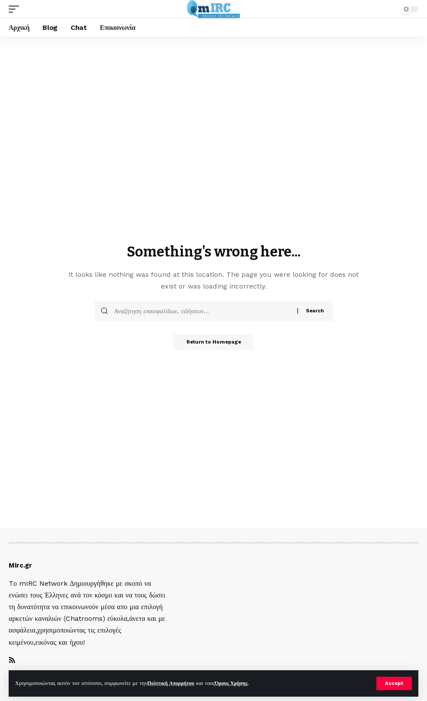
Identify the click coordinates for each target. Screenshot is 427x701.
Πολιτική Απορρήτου (172, 683)
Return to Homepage (214, 343)
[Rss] (12, 661)
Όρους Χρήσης (236, 683)
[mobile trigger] (16, 9)
